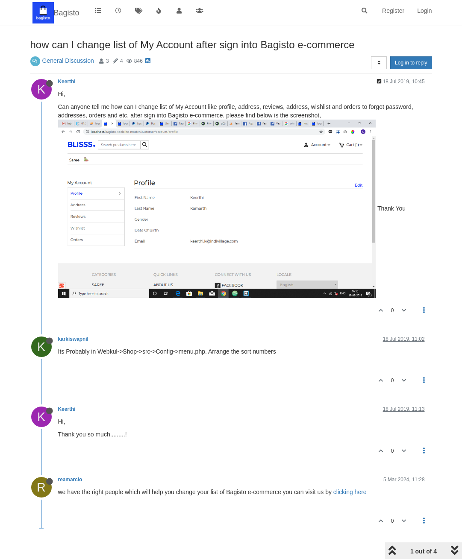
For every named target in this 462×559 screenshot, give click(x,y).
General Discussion (68, 60)
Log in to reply (411, 63)
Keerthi (67, 82)
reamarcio (70, 480)
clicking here (350, 492)
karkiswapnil (73, 339)
